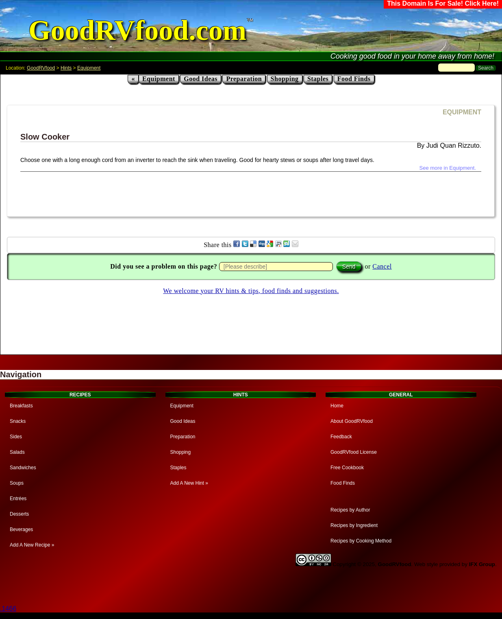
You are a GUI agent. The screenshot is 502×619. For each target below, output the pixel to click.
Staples (317, 78)
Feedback (341, 437)
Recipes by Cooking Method (360, 541)
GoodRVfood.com (137, 30)
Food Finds (354, 78)
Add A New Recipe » (32, 545)
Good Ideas (200, 78)
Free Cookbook (347, 467)
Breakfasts (21, 406)
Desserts (19, 514)
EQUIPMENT (462, 112)
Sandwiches (23, 467)
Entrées (18, 498)
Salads (17, 452)
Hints (66, 68)
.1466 (8, 608)
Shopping (285, 78)
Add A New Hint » (189, 483)
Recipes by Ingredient (354, 525)
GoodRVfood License (353, 452)
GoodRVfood (41, 68)
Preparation (244, 78)
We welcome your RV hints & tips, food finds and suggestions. (251, 290)
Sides (16, 437)
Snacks (18, 421)
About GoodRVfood (351, 421)
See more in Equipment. (447, 168)
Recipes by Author (350, 510)
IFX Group (482, 564)
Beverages (21, 529)
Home (336, 406)
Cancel (381, 266)
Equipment (88, 68)
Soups (17, 483)
